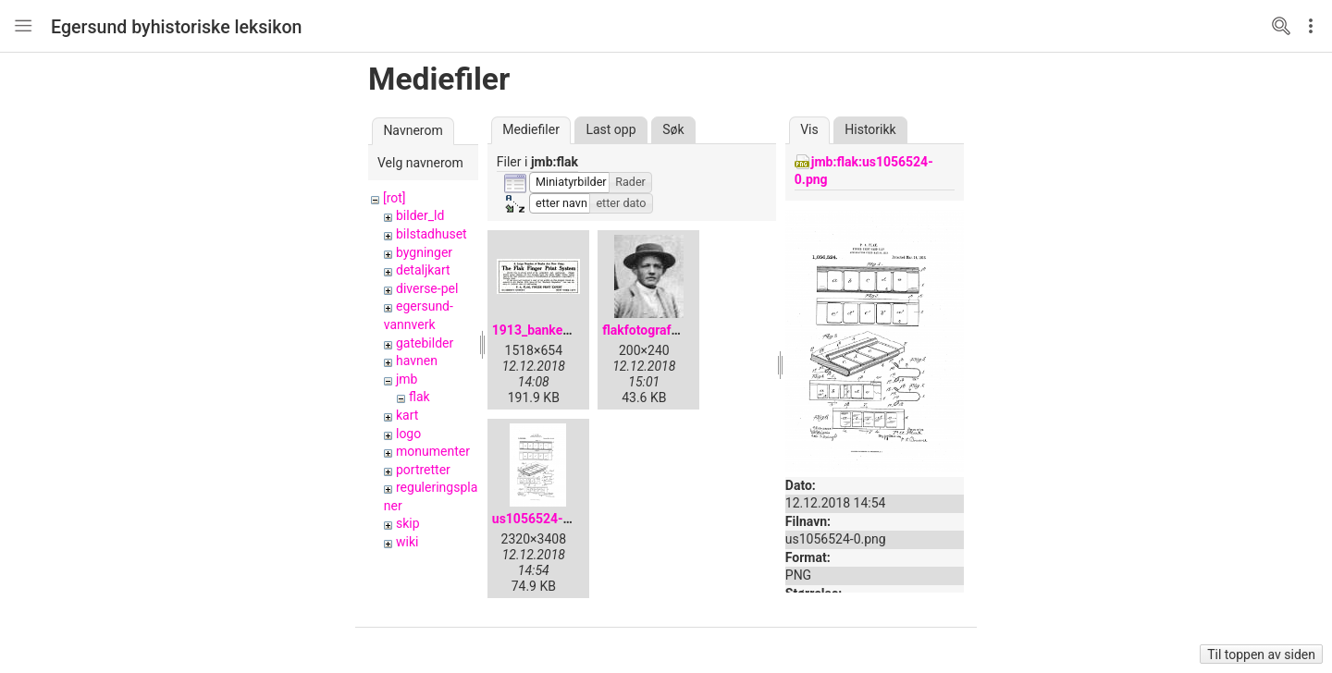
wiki (407, 541)
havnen (417, 360)
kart (407, 415)
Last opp (610, 129)
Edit (1315, 26)
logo (408, 433)
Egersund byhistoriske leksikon (176, 27)
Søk (673, 129)
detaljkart (423, 270)
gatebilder (424, 343)
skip (408, 523)
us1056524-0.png (544, 518)
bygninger (424, 252)
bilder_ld (420, 215)
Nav (23, 26)
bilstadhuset (431, 233)
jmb (407, 379)
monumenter (433, 451)
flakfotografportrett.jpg (669, 330)
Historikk (870, 129)
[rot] (394, 197)
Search (1281, 26)
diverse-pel (427, 288)
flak (419, 396)
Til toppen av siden (1261, 654)
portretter (423, 469)
